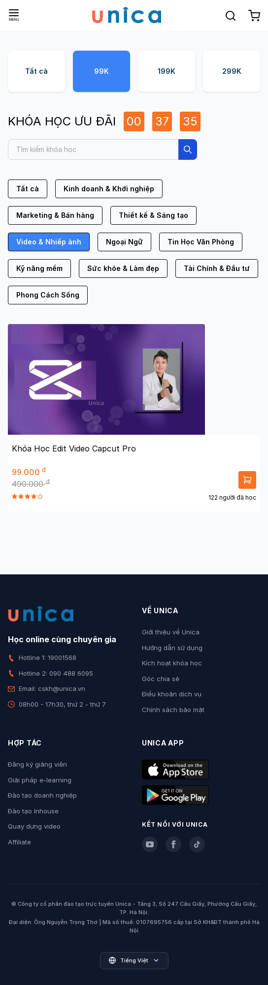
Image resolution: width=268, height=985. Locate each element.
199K (166, 71)
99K (101, 71)
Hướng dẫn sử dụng (172, 648)
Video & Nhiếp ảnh (48, 242)
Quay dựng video (34, 826)
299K (231, 71)
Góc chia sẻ (160, 679)
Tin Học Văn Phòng (201, 242)
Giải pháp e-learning (39, 780)
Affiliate (19, 842)
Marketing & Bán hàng (55, 215)
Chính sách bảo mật (173, 710)
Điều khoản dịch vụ (171, 694)
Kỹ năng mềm (39, 268)
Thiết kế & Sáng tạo (153, 215)
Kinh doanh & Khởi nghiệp (109, 188)
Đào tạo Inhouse (33, 811)
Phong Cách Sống (47, 295)
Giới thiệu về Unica (171, 632)
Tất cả (36, 71)
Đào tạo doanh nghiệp (42, 795)
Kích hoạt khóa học (172, 663)
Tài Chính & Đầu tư (217, 268)
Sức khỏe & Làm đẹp (123, 268)
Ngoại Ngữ (124, 242)
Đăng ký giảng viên (37, 764)
